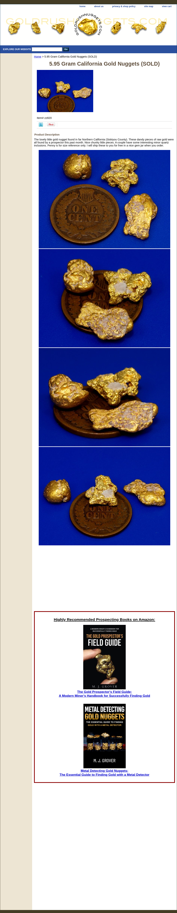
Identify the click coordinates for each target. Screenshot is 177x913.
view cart (167, 6)
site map (148, 6)
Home (37, 56)
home (82, 6)
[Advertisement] (70, 578)
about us (99, 6)
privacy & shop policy (123, 6)
